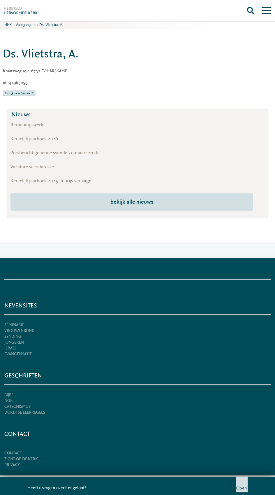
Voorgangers (26, 25)
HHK (8, 25)
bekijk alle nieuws (131, 201)
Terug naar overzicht (19, 93)
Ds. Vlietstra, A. (51, 25)
